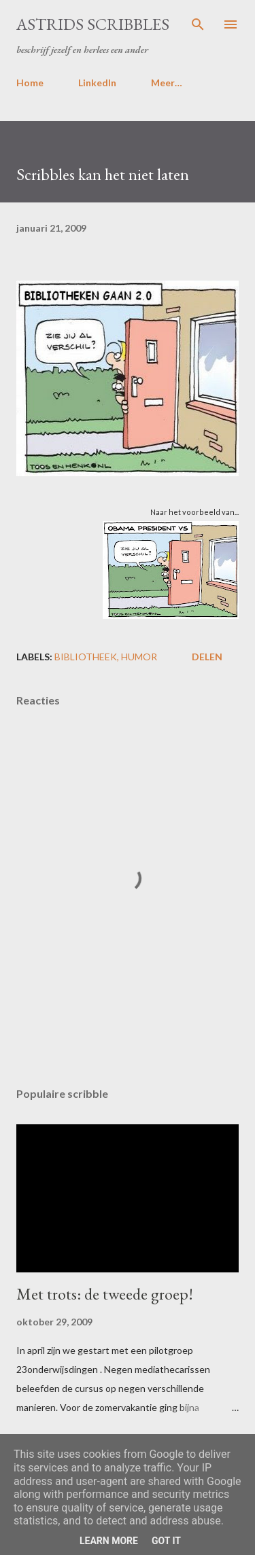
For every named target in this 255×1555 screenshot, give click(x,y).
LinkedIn (97, 82)
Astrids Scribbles (92, 24)
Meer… (166, 82)
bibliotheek (85, 656)
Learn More (109, 1540)
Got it (166, 1540)
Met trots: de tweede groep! (104, 1293)
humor (139, 656)
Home (30, 82)
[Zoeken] (198, 24)
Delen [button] (207, 656)
